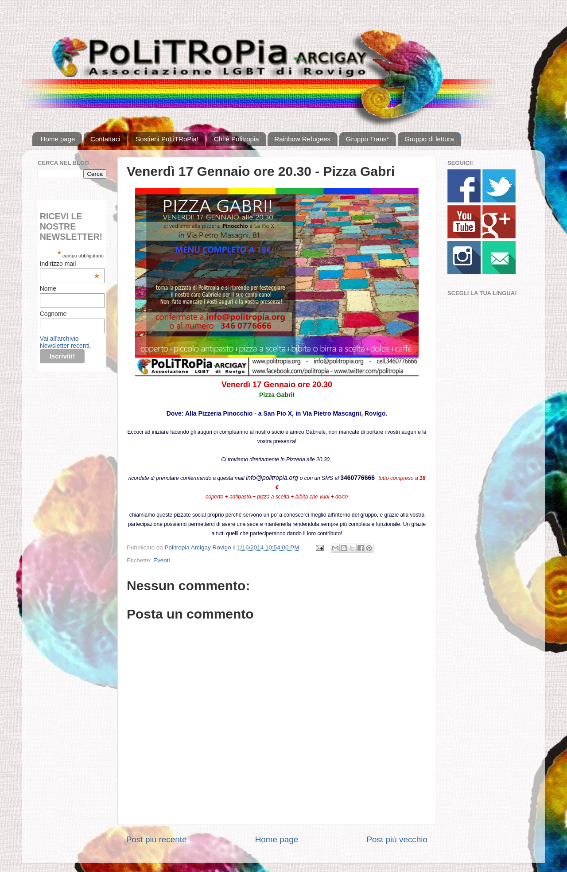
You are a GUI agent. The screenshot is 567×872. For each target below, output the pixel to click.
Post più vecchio (396, 839)
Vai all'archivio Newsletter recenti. (65, 342)
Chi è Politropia (236, 139)
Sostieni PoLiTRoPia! (167, 139)
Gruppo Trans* (367, 139)
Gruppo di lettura (429, 139)
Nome (48, 288)
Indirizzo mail (69, 263)
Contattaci (105, 139)
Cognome (53, 313)
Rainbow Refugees (302, 139)
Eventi (161, 560)
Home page (58, 139)
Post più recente (156, 839)
